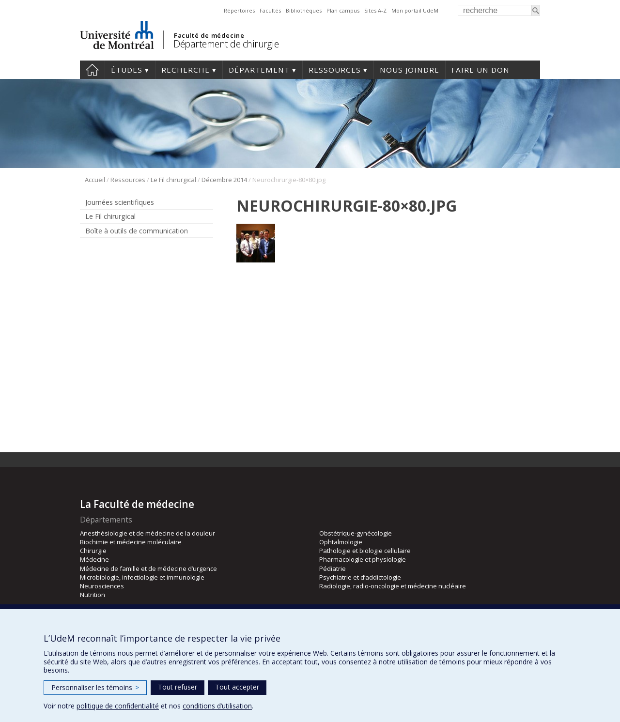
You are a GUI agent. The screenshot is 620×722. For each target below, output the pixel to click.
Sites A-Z (375, 10)
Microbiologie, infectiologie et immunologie (142, 577)
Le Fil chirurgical (173, 179)
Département (259, 70)
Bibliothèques (304, 10)
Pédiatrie (332, 568)
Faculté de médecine (209, 35)
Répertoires (239, 10)
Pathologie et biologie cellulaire (365, 550)
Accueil (95, 179)
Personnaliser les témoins (95, 687)
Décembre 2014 (224, 179)
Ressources (335, 70)
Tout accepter (237, 686)
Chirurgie (93, 550)
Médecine (94, 559)
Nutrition (92, 594)
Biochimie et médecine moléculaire (131, 542)
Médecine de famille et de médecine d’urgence (148, 568)
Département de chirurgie (226, 43)
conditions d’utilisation (217, 705)
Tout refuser (177, 686)
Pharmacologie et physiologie (362, 559)
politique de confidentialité (118, 705)
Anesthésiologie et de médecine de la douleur (147, 533)
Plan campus (342, 10)
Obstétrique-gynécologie (355, 533)
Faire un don (480, 70)
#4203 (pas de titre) (92, 70)
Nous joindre (409, 70)
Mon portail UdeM (414, 10)
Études (126, 70)
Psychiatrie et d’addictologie (360, 577)
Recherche (185, 70)
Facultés (270, 10)
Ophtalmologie (340, 542)
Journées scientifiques (119, 202)
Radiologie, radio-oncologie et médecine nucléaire (392, 586)
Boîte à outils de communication (136, 230)
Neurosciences (102, 586)
